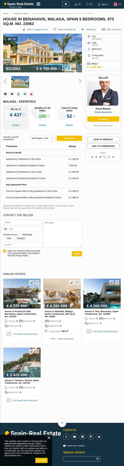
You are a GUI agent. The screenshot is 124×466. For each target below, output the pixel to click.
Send (77, 253)
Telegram (21, 238)
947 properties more (103, 125)
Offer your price (114, 29)
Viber (9, 238)
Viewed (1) (91, 29)
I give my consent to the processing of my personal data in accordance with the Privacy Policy (24, 253)
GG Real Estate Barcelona (25, 334)
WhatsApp (27, 234)
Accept (41, 460)
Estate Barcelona (103, 112)
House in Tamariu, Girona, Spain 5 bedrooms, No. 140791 (22, 381)
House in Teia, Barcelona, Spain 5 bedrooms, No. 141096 (101, 312)
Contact (103, 119)
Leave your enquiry (76, 445)
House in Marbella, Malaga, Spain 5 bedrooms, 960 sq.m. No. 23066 (60, 314)
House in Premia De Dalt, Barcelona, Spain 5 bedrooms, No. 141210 (21, 314)
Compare (69, 138)
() (79, 4)
